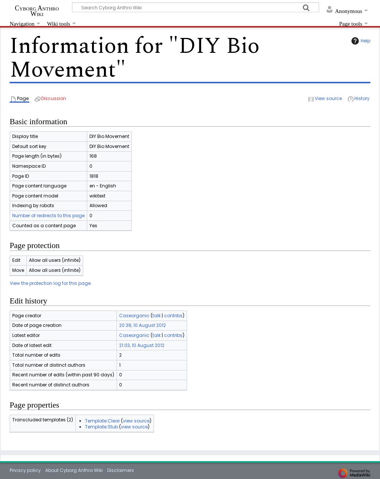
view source (136, 421)
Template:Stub (101, 427)
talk (157, 315)
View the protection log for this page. (51, 283)
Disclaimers (120, 470)
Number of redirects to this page (48, 215)
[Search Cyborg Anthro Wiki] (195, 7)
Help (360, 41)
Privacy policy (25, 470)
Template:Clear (102, 421)
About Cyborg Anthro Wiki (74, 470)
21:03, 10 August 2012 (141, 345)
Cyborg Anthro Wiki (37, 10)
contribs (173, 315)
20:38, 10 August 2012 (142, 325)
